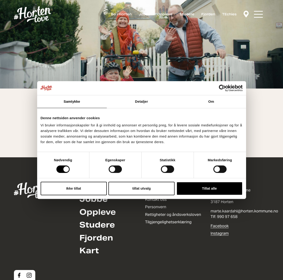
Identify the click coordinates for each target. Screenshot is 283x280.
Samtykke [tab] (72, 101)
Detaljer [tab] (141, 101)
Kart (89, 250)
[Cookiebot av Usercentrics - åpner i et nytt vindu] (222, 88)
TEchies (229, 14)
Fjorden (208, 14)
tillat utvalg (141, 188)
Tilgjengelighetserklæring (168, 221)
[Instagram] (29, 275)
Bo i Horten (121, 14)
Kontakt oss (156, 199)
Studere (186, 14)
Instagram (220, 233)
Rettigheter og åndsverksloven (173, 214)
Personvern (155, 206)
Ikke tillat (73, 188)
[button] (258, 14)
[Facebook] (19, 275)
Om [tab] (211, 101)
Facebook (220, 225)
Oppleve (164, 14)
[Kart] (246, 14)
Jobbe (144, 14)
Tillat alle (209, 188)
